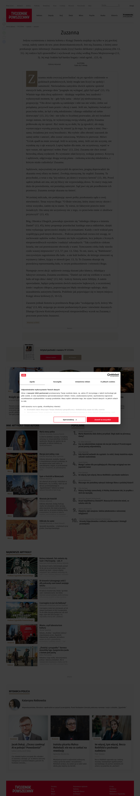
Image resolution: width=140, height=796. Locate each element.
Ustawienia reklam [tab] (82, 382)
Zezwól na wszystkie (102, 419)
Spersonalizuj (70, 419)
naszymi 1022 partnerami (38, 393)
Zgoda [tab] (32, 382)
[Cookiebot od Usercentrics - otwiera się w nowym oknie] (109, 375)
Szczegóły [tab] (57, 382)
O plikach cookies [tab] (108, 382)
